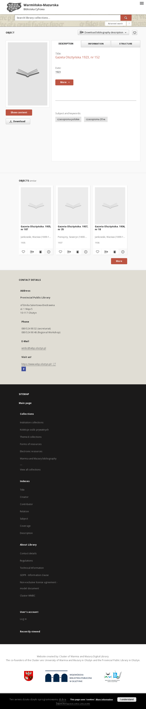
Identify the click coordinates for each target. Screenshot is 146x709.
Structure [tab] (125, 43)
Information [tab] (96, 43)
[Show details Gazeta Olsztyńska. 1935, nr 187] (48, 251)
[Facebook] (23, 369)
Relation (24, 511)
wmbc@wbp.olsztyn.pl (33, 348)
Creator (24, 497)
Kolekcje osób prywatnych (34, 429)
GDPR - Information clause (34, 575)
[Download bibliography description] (31, 251)
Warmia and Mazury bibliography (38, 458)
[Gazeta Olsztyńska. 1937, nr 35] (73, 205)
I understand (127, 699)
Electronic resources (31, 451)
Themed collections (30, 437)
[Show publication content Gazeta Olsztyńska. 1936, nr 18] (114, 251)
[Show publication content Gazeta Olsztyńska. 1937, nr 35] (77, 251)
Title (22, 489)
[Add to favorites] (134, 32)
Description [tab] (66, 43)
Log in (23, 619)
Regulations (26, 560)
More (119, 261)
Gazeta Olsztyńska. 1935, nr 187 (36, 228)
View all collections (30, 469)
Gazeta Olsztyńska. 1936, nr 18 (110, 228)
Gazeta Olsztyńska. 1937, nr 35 (73, 228)
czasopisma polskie (68, 119)
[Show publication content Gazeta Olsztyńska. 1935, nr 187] (40, 251)
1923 (58, 72)
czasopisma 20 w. (96, 119)
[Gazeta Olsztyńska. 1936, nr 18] (110, 205)
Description (26, 533)
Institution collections (31, 422)
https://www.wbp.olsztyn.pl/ (38, 364)
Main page (25, 403)
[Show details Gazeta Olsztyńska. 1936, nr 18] (122, 251)
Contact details (28, 553)
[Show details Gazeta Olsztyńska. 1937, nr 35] (85, 251)
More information (104, 699)
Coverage (25, 525)
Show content (19, 112)
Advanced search (115, 23)
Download (16, 121)
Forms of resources (30, 444)
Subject (24, 518)
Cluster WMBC (27, 595)
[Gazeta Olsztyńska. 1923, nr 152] (27, 73)
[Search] (126, 18)
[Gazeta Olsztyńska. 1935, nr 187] (36, 205)
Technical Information (32, 567)
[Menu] (141, 3)
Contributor (26, 504)
